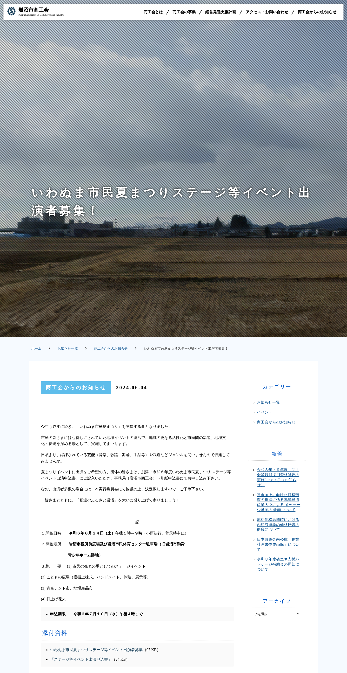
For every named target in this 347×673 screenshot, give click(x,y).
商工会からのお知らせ (317, 12)
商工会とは (153, 12)
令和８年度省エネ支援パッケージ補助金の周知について (278, 564)
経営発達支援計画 (220, 12)
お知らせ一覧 (68, 348)
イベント (264, 412)
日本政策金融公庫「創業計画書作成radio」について (278, 544)
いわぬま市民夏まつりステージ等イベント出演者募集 (96, 650)
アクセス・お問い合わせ (267, 12)
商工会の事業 (184, 12)
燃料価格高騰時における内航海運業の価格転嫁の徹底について (278, 525)
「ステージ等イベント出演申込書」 (81, 659)
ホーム (36, 348)
